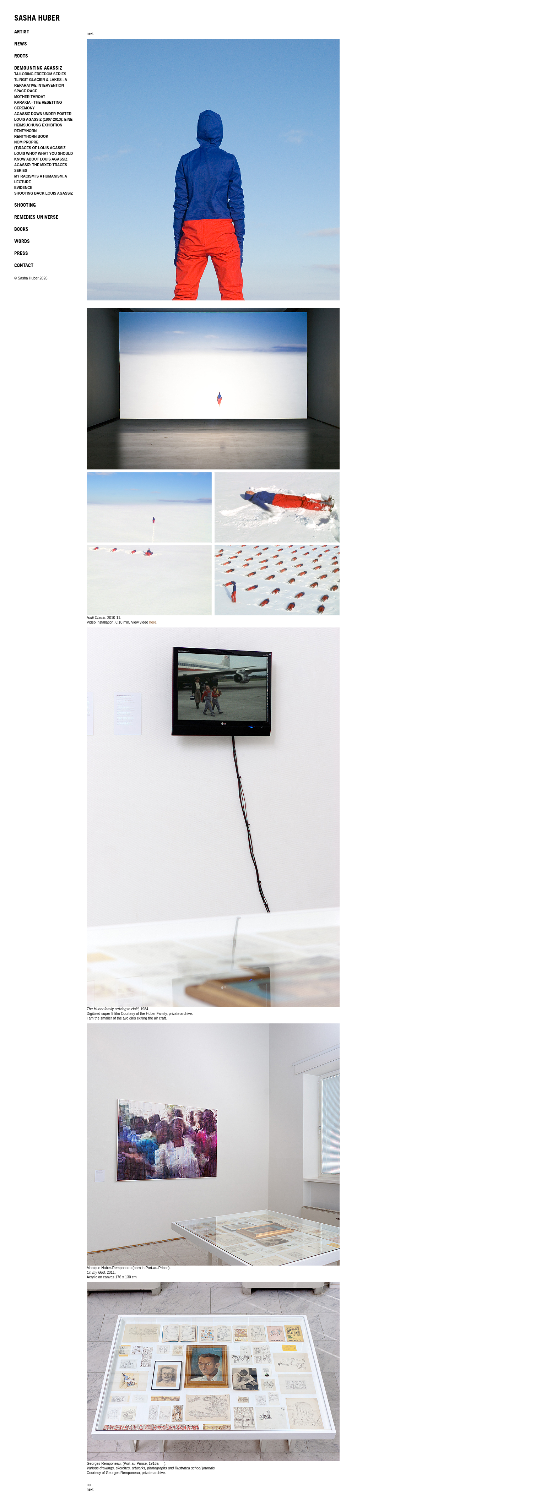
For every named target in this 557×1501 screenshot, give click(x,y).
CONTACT (23, 265)
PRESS (21, 253)
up (89, 1485)
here (152, 622)
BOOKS (21, 229)
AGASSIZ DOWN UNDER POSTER (42, 114)
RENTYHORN (25, 131)
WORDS (22, 241)
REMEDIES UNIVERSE (36, 217)
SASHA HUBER (37, 18)
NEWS (20, 43)
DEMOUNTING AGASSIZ (38, 68)
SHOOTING (25, 205)
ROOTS (21, 56)
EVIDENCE (23, 188)
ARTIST (21, 31)
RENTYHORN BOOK (31, 136)
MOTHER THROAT (29, 97)
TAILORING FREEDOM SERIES (40, 74)
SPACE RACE (25, 91)
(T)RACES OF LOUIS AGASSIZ (40, 148)
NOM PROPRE (26, 142)
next (90, 34)
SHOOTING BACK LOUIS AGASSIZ (43, 193)
